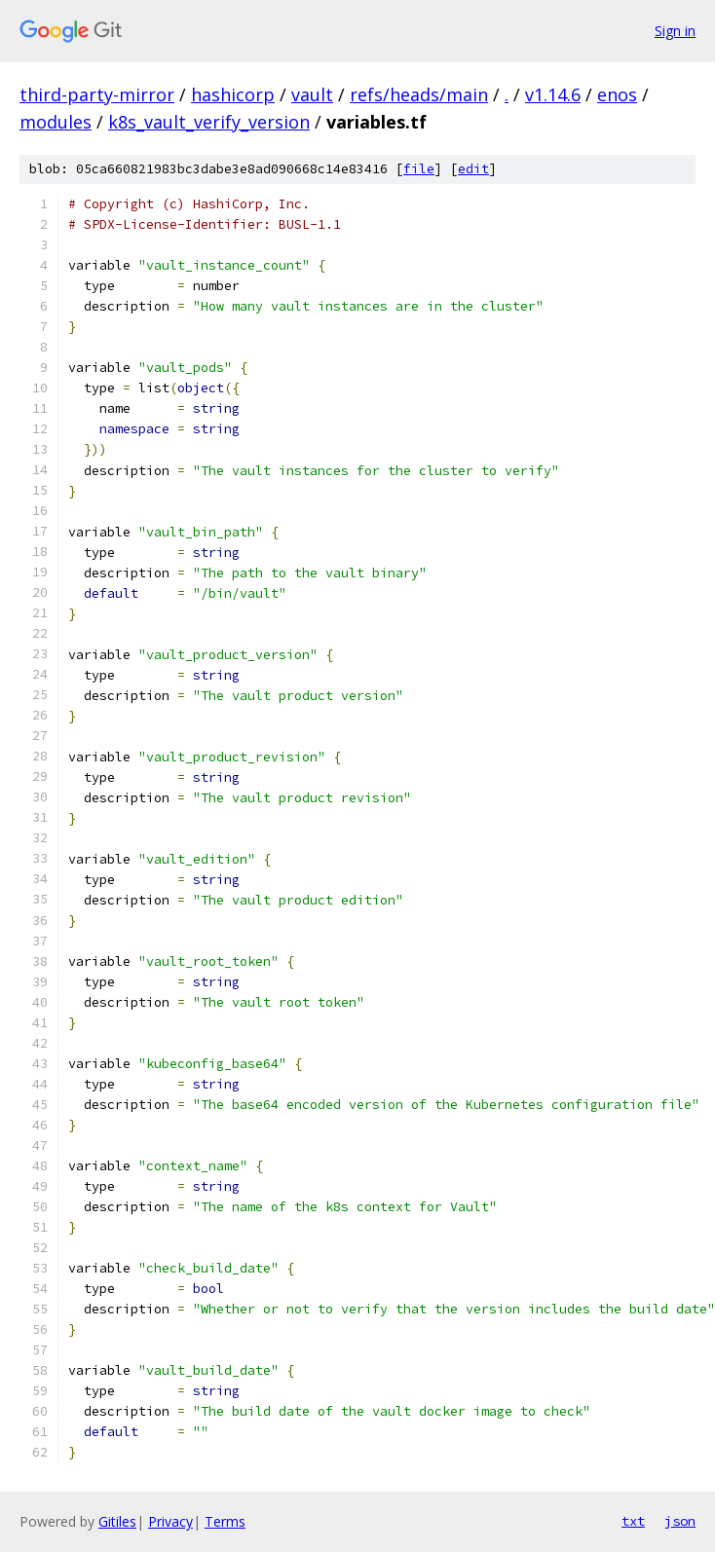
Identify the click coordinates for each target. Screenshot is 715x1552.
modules (55, 121)
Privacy (170, 1521)
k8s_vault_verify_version (209, 121)
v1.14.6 (553, 94)
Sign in (675, 30)
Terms (225, 1521)
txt (633, 1521)
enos (617, 94)
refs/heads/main (419, 94)
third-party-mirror (96, 94)
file (418, 169)
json (680, 1521)
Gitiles (117, 1521)
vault (312, 94)
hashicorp (233, 94)
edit (473, 169)
